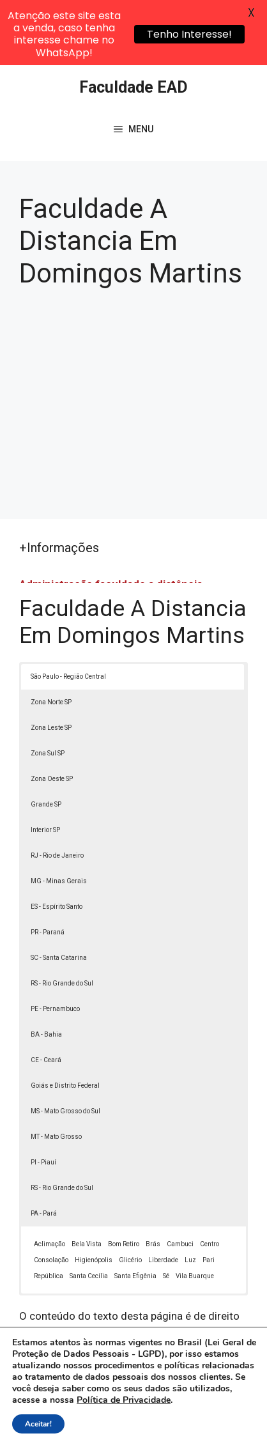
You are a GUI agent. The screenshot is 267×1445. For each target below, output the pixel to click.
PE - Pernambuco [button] (55, 946)
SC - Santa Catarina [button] (59, 895)
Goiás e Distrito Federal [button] (65, 1023)
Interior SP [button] (45, 767)
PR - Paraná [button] (48, 870)
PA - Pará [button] (44, 1151)
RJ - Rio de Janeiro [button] (57, 793)
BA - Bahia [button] (46, 972)
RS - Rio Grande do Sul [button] (62, 921)
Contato (152, 1428)
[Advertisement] (133, 337)
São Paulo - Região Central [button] (68, 614)
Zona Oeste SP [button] (52, 716)
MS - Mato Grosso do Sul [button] (65, 1049)
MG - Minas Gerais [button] (59, 819)
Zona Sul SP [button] (48, 691)
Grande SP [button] (46, 742)
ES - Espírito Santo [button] (56, 844)
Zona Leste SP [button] (51, 665)
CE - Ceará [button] (46, 997)
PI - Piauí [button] (43, 1100)
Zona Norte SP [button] (51, 640)
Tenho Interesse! (189, 34)
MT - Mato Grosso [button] (56, 1074)
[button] (239, 1417)
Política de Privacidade (155, 1413)
